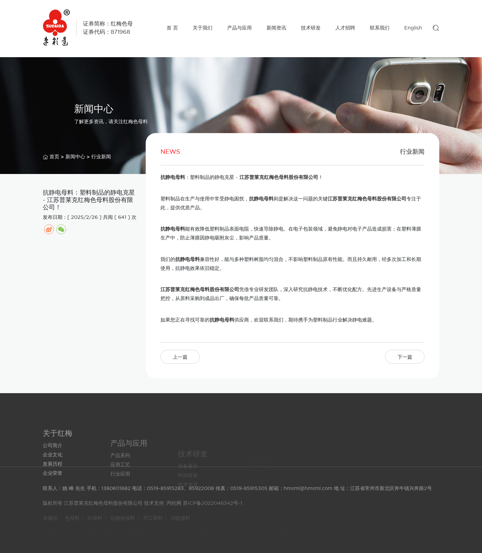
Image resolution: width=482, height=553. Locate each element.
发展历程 (52, 479)
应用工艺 (120, 479)
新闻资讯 (276, 27)
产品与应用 (239, 27)
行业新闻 (101, 157)
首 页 (172, 27)
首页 (54, 157)
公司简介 (52, 461)
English (413, 27)
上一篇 (180, 357)
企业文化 (52, 470)
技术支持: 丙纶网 (162, 506)
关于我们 (202, 27)
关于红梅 (57, 448)
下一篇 (404, 357)
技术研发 (311, 27)
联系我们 (379, 27)
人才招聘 (345, 27)
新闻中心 (75, 157)
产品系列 (120, 470)
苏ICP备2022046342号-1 (212, 506)
